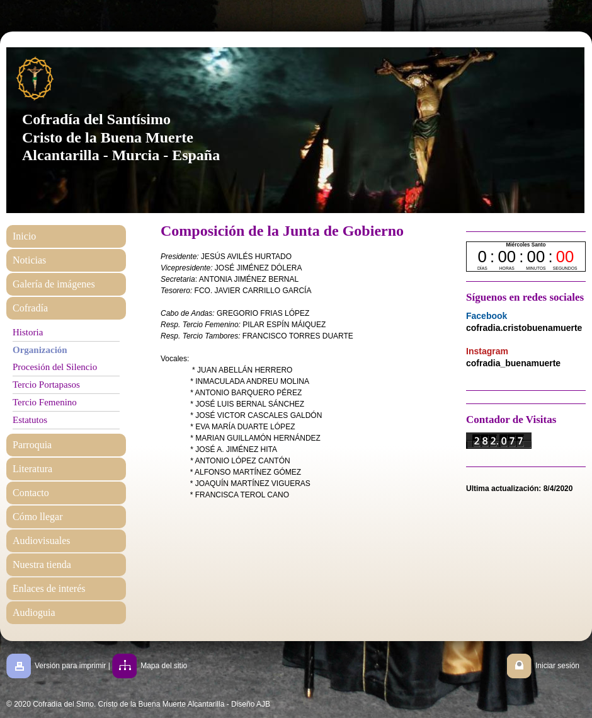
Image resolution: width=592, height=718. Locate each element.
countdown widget (526, 256)
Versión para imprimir (70, 665)
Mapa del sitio (163, 665)
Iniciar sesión (557, 665)
